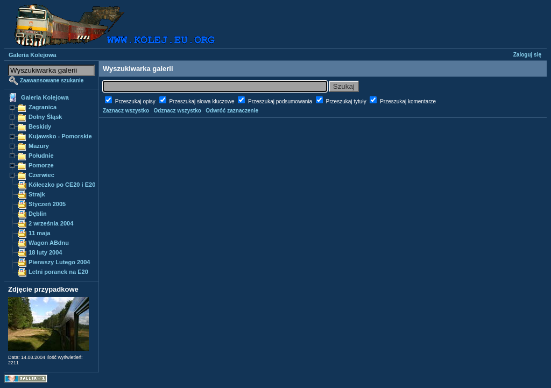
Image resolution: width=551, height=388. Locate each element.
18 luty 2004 (45, 252)
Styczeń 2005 (47, 204)
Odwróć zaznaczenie (232, 111)
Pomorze (41, 165)
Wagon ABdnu (49, 242)
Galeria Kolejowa (32, 55)
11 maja (39, 233)
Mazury (39, 146)
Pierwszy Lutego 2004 (59, 262)
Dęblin (38, 213)
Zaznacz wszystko (126, 111)
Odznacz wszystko (177, 111)
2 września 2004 (51, 223)
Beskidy (40, 126)
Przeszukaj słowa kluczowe (202, 101)
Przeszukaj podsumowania (281, 101)
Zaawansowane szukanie (51, 80)
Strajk (37, 194)
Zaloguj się (527, 55)
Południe (41, 155)
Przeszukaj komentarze (408, 101)
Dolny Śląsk (45, 117)
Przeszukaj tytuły (347, 101)
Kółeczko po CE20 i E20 (62, 184)
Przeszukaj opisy (136, 101)
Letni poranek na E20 (58, 272)
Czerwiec (41, 175)
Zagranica (42, 107)
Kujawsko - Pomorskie (60, 136)
